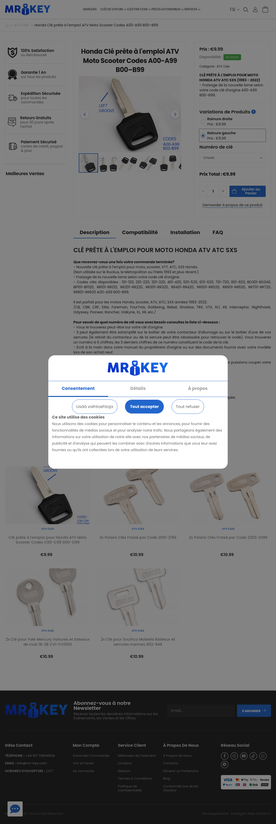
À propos (198, 388)
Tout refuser (188, 406)
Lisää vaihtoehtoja (94, 406)
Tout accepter (144, 406)
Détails (138, 388)
